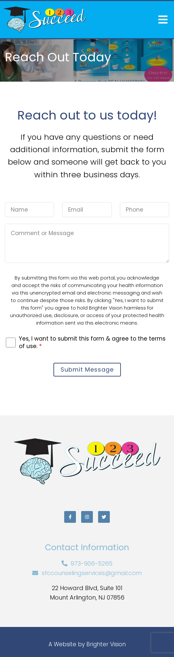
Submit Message (87, 369)
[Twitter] (104, 517)
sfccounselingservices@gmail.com (92, 573)
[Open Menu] (162, 19)
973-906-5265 (91, 563)
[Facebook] (70, 517)
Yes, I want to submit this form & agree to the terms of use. (92, 342)
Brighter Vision (106, 644)
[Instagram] (87, 517)
